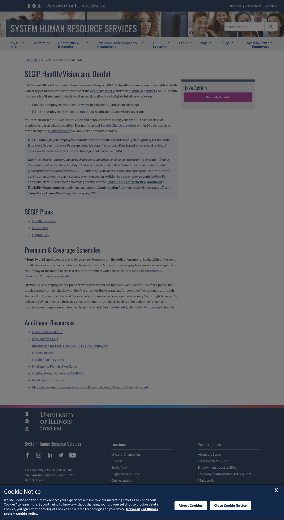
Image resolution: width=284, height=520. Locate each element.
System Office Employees (258, 44)
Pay (204, 43)
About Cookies (191, 505)
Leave (183, 43)
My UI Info (15, 44)
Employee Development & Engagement (116, 44)
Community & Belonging (68, 44)
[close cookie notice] (276, 490)
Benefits (39, 43)
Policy (224, 43)
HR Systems (159, 44)
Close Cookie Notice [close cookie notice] (230, 505)
